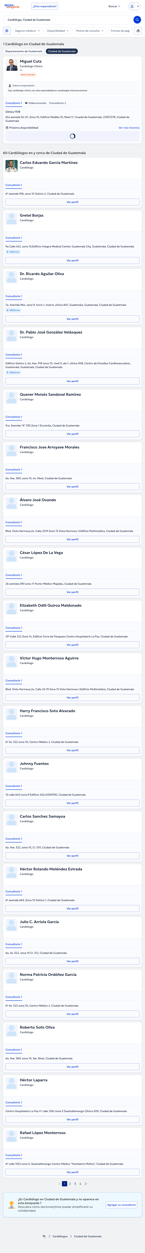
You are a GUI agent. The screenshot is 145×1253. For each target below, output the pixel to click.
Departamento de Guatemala (23, 51)
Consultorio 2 (57, 103)
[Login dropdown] (134, 6)
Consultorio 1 (13, 103)
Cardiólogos (60, 1236)
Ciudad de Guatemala (62, 51)
